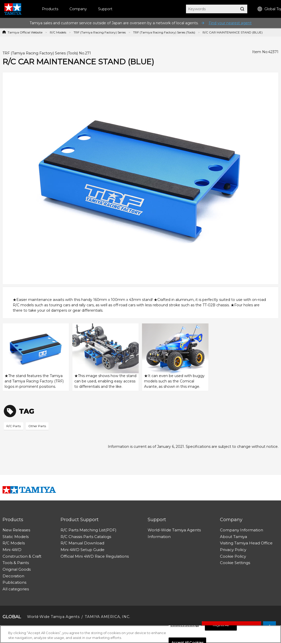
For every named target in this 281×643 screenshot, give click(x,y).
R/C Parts (13, 426)
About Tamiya (233, 536)
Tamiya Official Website (25, 32)
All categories (16, 589)
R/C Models (58, 32)
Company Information (241, 530)
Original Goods (17, 569)
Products (50, 9)
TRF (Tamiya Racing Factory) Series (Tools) (164, 32)
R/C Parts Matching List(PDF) (88, 530)
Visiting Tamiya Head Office (246, 543)
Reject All (221, 626)
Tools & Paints (16, 562)
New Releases (16, 530)
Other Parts (37, 426)
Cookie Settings (235, 562)
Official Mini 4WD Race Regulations (95, 556)
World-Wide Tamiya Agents (174, 530)
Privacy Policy (233, 549)
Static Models (16, 536)
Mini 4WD (12, 549)
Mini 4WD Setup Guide (82, 549)
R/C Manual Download (82, 543)
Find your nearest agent (230, 23)
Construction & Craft (22, 556)
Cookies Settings (184, 626)
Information (159, 536)
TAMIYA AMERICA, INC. (107, 616)
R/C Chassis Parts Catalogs (86, 536)
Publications (14, 582)
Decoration (13, 576)
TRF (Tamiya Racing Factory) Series (100, 32)
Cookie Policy (233, 556)
